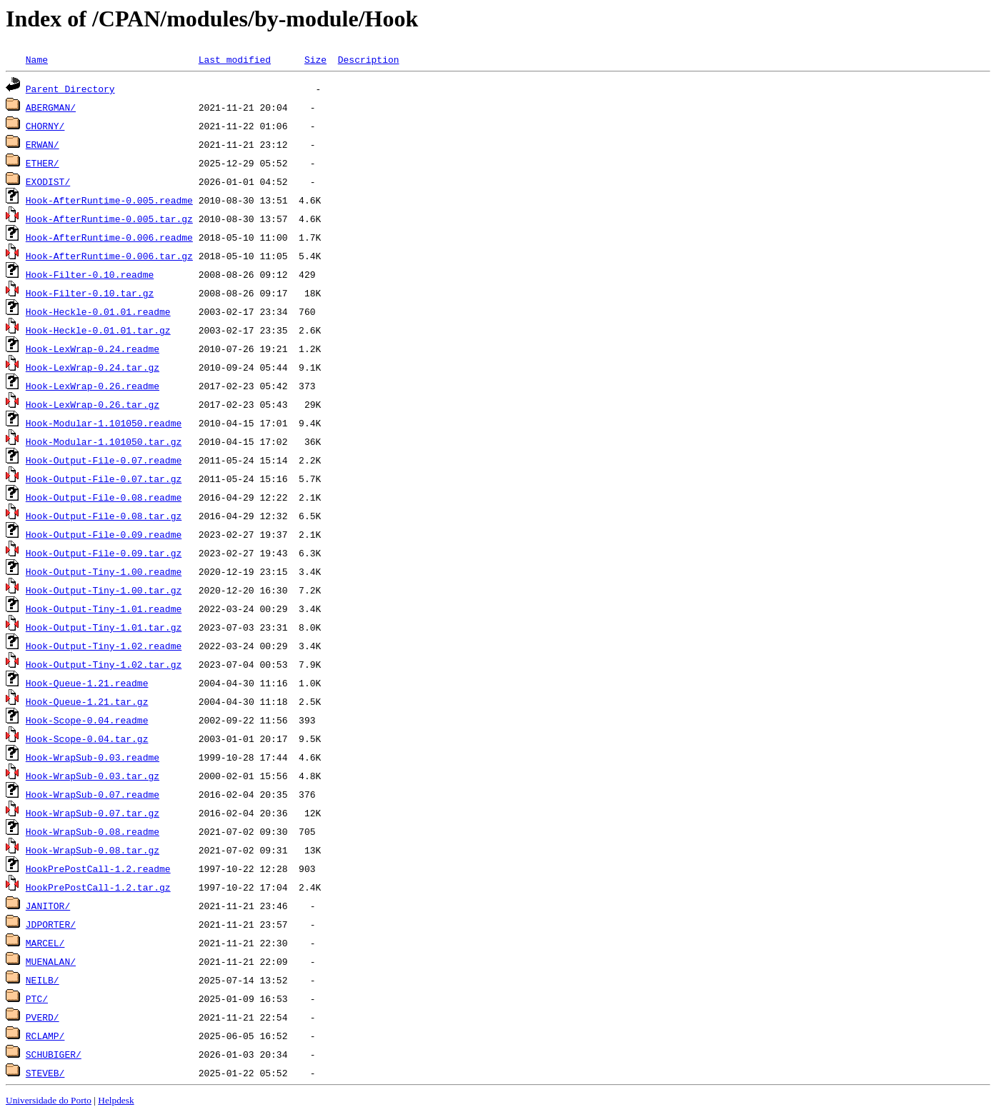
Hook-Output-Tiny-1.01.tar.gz (103, 627)
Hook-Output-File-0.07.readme (103, 460)
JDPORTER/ (51, 924)
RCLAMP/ (45, 1035)
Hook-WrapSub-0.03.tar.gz (92, 775)
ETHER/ (42, 162)
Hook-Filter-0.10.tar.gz (90, 292)
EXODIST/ (48, 181)
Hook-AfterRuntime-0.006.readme (109, 237)
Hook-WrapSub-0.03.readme (92, 757)
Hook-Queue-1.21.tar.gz (87, 701)
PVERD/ (42, 1017)
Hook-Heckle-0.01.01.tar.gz (98, 330)
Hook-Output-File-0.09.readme (103, 534)
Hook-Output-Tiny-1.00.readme (103, 571)
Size (315, 59)
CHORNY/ (45, 125)
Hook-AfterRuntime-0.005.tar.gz (109, 218)
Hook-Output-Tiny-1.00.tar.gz (103, 589)
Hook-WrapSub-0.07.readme (92, 794)
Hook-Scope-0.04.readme (87, 719)
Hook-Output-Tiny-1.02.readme (103, 645)
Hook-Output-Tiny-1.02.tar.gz (103, 664)
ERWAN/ (42, 144)
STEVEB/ (45, 1072)
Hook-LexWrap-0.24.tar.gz (92, 367)
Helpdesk (116, 1100)
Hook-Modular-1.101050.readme (103, 422)
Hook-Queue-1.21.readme (87, 682)
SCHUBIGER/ (53, 1054)
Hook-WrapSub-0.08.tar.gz (92, 849)
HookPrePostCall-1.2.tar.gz (98, 887)
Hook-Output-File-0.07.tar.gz (103, 478)
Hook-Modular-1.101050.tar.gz (103, 441)
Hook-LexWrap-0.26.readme (92, 385)
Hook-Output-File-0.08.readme (103, 497)
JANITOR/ (48, 905)
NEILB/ (42, 979)
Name (37, 59)
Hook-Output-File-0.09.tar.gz (103, 552)
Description (368, 59)
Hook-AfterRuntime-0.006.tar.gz (109, 255)
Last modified (235, 59)
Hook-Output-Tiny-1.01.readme (103, 608)
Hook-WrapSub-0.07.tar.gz (92, 812)
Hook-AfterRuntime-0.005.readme (109, 200)
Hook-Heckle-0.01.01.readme (98, 311)
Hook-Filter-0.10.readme (90, 274)
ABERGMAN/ (51, 107)
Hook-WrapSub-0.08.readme (92, 831)
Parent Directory (70, 88)
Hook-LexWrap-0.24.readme (92, 348)
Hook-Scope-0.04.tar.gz (87, 738)
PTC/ (37, 998)
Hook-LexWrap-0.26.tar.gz (92, 404)
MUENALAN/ (51, 961)
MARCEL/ (45, 942)
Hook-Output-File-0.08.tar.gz (103, 515)
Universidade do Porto (48, 1100)
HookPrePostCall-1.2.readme (98, 868)
